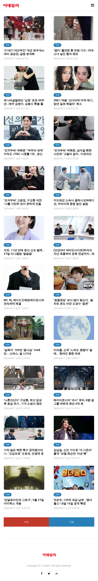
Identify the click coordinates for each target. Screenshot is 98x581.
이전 (26, 522)
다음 (71, 522)
